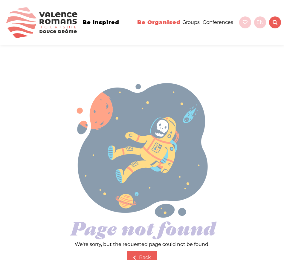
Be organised (159, 22)
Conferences (218, 22)
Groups (191, 22)
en (260, 22)
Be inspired (101, 22)
